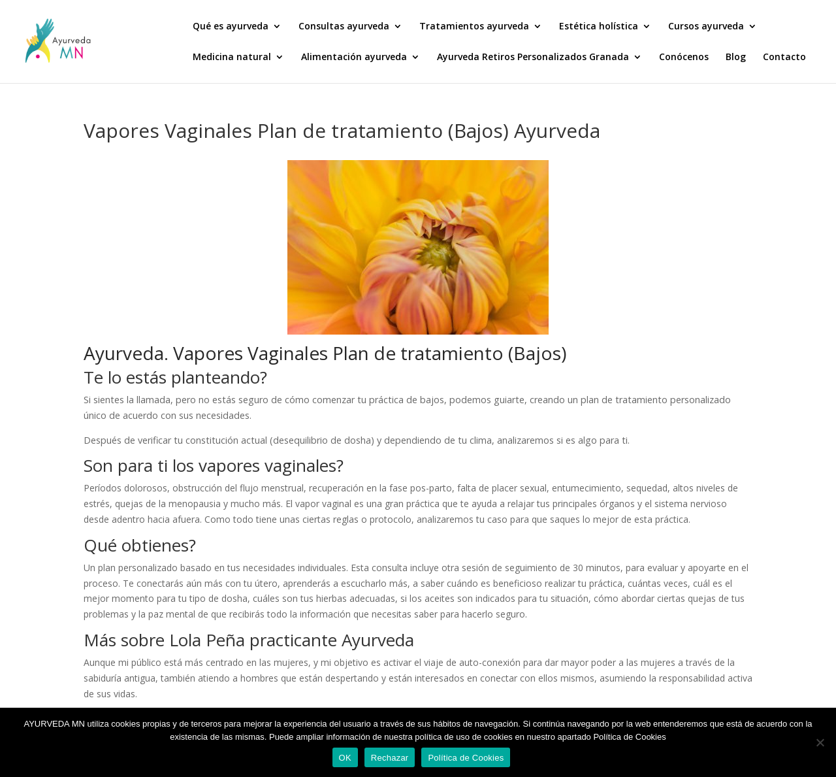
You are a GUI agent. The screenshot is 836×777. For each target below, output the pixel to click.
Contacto (784, 57)
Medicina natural (232, 57)
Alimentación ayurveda (354, 57)
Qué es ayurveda (230, 27)
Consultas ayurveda (343, 27)
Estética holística (598, 27)
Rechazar (390, 758)
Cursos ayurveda (706, 27)
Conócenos (684, 57)
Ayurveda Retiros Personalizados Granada (533, 57)
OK (345, 758)
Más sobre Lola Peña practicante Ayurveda (249, 640)
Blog (736, 57)
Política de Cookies (466, 758)
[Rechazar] (819, 742)
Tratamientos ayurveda (474, 27)
